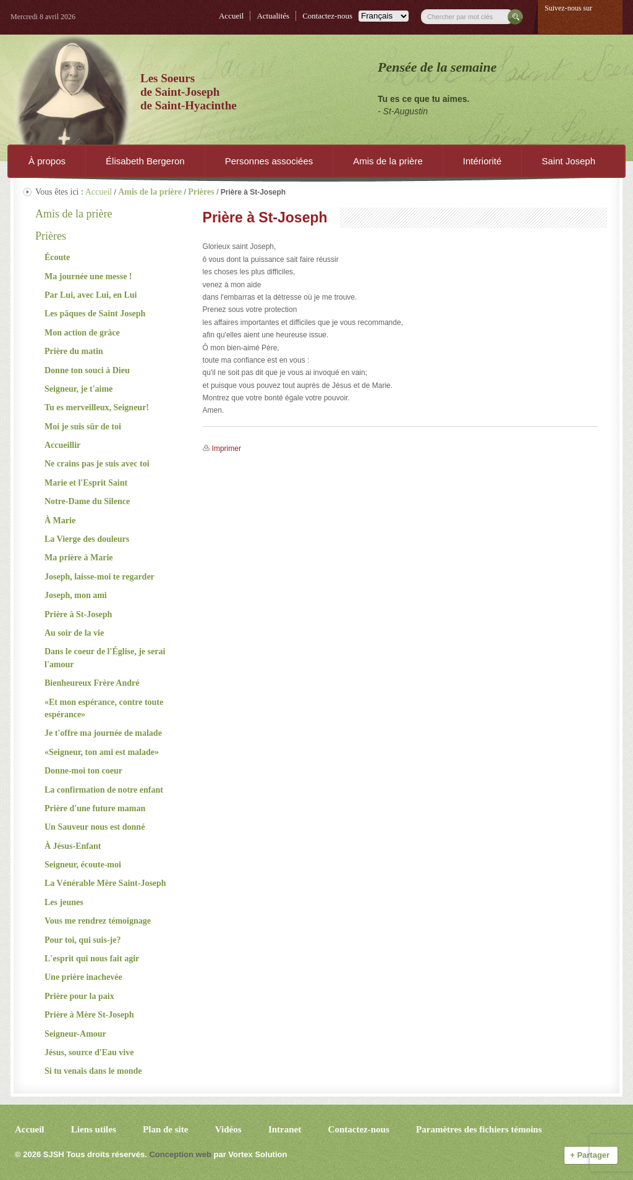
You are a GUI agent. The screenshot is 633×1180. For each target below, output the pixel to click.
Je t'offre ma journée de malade (103, 733)
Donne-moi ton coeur (83, 770)
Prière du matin (74, 351)
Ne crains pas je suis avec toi (97, 463)
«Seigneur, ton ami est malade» (102, 752)
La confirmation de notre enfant (104, 789)
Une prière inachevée (83, 977)
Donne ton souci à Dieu (87, 370)
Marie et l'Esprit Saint (86, 482)
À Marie (60, 520)
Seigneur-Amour (75, 1034)
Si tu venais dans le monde (93, 1071)
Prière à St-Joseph (78, 614)
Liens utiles (93, 1129)
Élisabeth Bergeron (145, 161)
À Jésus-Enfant (73, 846)
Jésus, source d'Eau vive (89, 1052)
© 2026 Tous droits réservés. (81, 1154)
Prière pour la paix (79, 996)
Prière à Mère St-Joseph (89, 1014)
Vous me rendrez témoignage (98, 920)
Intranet (284, 1129)
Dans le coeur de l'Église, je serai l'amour (105, 657)
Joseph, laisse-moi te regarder (100, 576)
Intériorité (482, 161)
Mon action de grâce (82, 332)
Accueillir (62, 445)
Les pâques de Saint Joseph (95, 313)
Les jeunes (64, 902)
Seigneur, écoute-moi (83, 864)
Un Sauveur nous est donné (95, 827)
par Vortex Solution (250, 1154)
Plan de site (165, 1129)
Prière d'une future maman (95, 808)
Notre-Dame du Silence (87, 501)
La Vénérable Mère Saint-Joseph (105, 883)
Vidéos (228, 1129)
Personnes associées (269, 161)
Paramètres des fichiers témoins (479, 1129)
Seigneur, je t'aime (79, 389)
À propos (47, 161)
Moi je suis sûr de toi (83, 426)
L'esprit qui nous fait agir (92, 958)
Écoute (57, 257)
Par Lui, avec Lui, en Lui (91, 295)
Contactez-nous (327, 15)
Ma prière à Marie (79, 557)
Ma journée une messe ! (88, 276)
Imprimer (226, 448)
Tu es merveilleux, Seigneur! (97, 407)
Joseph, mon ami (76, 595)
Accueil (231, 15)
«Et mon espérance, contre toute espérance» (104, 708)
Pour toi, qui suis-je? (83, 940)
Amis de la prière (388, 161)
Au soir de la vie (74, 633)
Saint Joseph (568, 161)
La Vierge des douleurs (87, 539)
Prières (50, 236)
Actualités (273, 15)
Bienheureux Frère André (92, 683)
